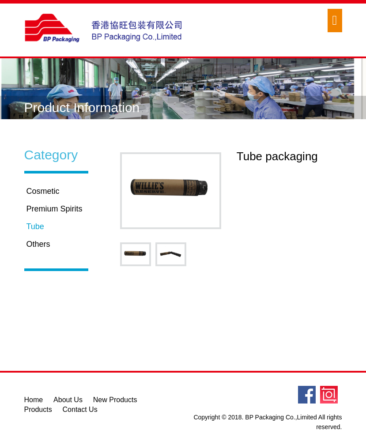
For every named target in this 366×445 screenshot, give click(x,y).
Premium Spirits (54, 208)
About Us (68, 400)
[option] (170, 190)
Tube (35, 226)
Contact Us (80, 409)
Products (38, 409)
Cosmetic (43, 191)
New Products (115, 400)
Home (33, 400)
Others (38, 244)
